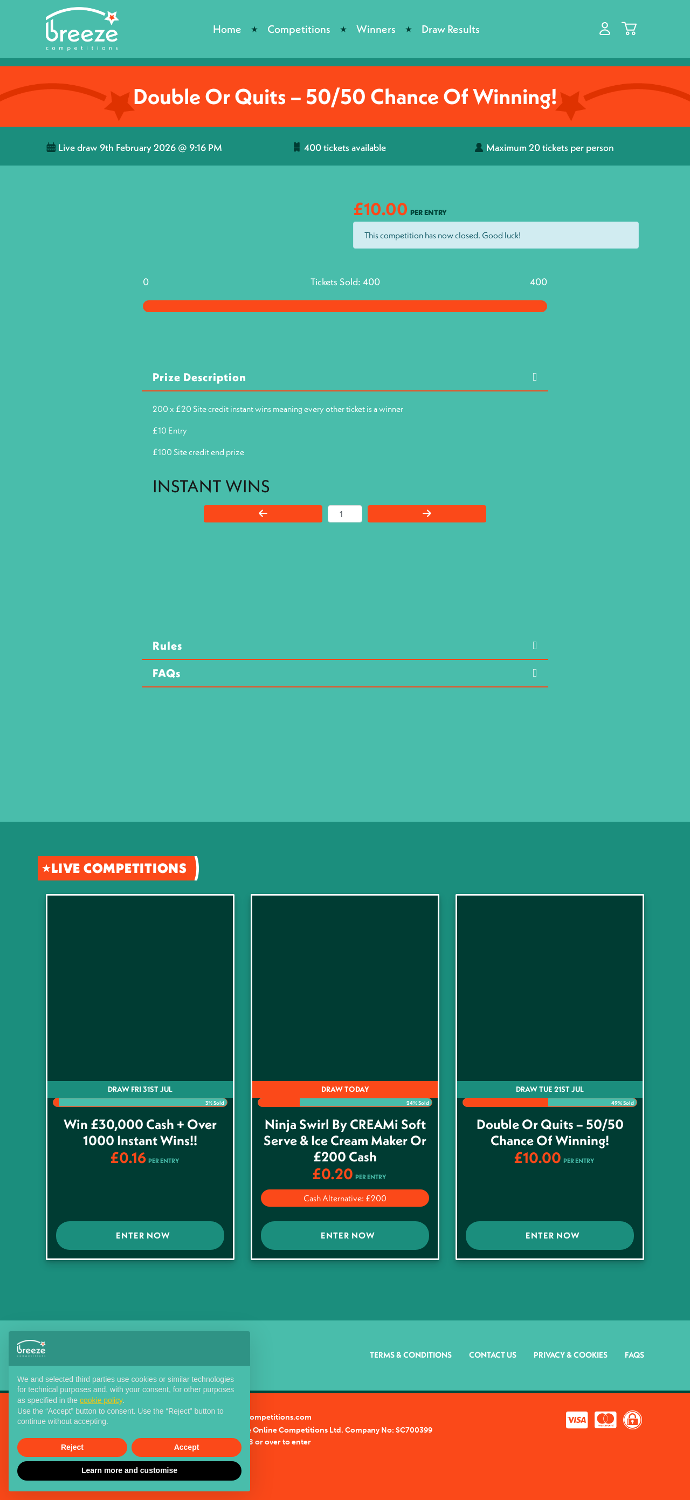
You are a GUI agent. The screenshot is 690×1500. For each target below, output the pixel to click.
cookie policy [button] (101, 1400)
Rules (167, 645)
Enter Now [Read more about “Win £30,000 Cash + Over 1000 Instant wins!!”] (143, 1235)
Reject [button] (72, 1447)
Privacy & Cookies (571, 1355)
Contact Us (492, 1355)
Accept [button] (186, 1447)
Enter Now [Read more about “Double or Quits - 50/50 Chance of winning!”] (553, 1235)
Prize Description (199, 377)
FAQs (167, 673)
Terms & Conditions (411, 1355)
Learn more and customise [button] (129, 1470)
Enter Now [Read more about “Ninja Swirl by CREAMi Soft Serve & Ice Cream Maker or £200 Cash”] (348, 1235)
